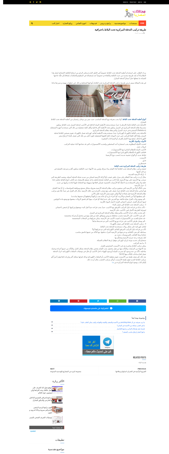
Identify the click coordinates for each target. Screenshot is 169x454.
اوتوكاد (100, 405)
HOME (142, 2)
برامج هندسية (93, 405)
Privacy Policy (130, 2)
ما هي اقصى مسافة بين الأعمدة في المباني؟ (128, 345)
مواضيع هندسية (117, 23)
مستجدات (130, 23)
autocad (81, 402)
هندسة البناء (136, 33)
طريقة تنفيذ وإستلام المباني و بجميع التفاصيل (128, 348)
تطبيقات (85, 405)
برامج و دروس (102, 23)
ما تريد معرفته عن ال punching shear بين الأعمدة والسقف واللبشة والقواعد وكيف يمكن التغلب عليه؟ (109, 342)
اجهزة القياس (78, 23)
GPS (100, 402)
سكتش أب (99, 409)
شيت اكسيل (91, 409)
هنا (110, 282)
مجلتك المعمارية (130, 451)
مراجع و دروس (76, 409)
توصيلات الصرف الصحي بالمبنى (37, 68)
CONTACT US (122, 2)
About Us (137, 2)
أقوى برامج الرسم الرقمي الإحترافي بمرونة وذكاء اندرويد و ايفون (37, 61)
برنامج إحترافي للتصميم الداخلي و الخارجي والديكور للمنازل (37, 49)
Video (89, 402)
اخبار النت (52, 23)
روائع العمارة (64, 23)
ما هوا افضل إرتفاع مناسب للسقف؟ (130, 351)
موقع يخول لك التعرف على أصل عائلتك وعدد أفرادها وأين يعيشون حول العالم (38, 41)
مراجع (84, 409)
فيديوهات (90, 23)
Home (139, 23)
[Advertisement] (104, 51)
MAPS (95, 402)
